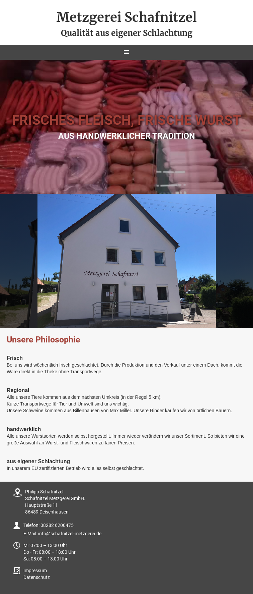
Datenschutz (36, 577)
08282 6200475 (57, 525)
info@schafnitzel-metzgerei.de (69, 533)
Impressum (35, 570)
